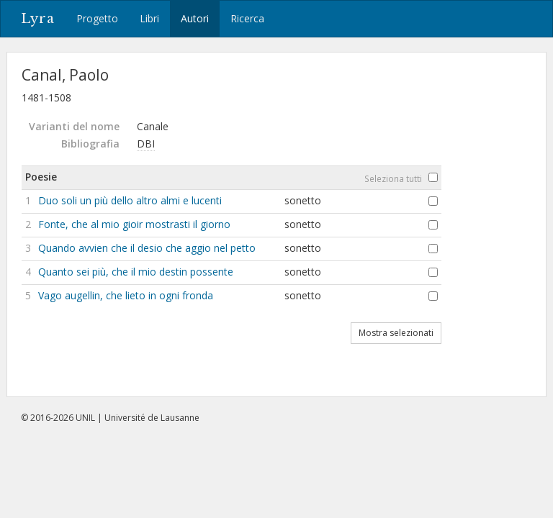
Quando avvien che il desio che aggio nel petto (147, 248)
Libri (149, 18)
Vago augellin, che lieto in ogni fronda (125, 295)
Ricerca (247, 18)
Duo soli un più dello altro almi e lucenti (130, 200)
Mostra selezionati (396, 333)
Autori (195, 18)
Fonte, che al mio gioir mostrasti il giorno (134, 224)
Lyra (38, 19)
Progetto (97, 18)
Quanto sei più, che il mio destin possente (135, 271)
